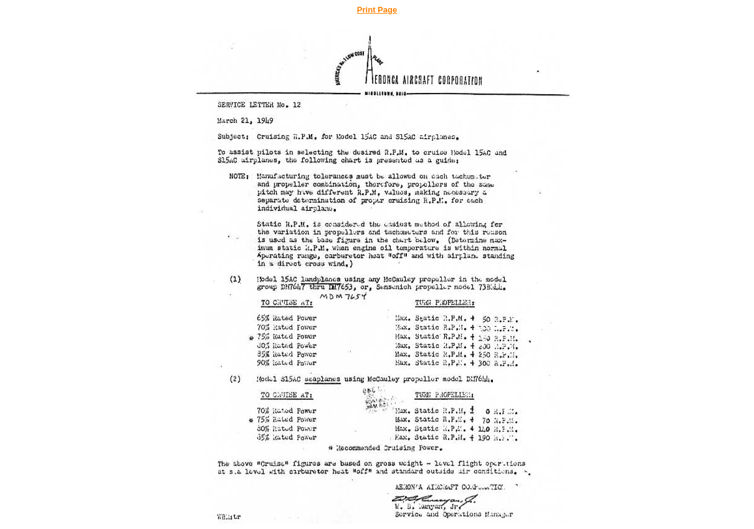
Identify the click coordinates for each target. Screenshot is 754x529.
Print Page (377, 9)
